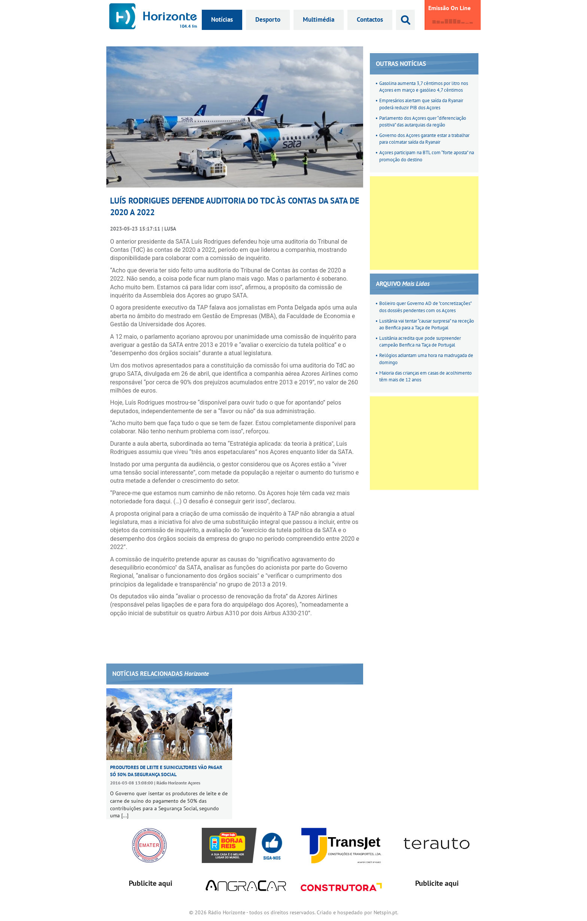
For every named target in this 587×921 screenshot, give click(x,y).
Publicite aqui (150, 883)
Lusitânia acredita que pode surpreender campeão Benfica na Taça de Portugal (420, 341)
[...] (124, 815)
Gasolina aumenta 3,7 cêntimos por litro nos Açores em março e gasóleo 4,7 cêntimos (423, 86)
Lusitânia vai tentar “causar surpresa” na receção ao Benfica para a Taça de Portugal (426, 324)
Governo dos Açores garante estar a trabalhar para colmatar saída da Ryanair (424, 138)
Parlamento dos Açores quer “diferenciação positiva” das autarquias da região (422, 121)
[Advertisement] (424, 223)
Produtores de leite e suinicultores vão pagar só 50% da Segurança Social (166, 770)
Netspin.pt (385, 912)
